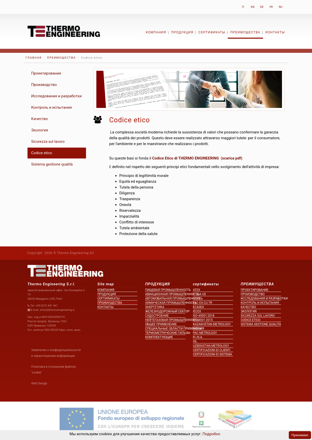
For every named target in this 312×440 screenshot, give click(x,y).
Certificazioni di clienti (211, 350)
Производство (44, 84)
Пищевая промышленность (165, 290)
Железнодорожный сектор (165, 311)
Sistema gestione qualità (52, 164)
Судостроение (156, 315)
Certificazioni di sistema (212, 354)
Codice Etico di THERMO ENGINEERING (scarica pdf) (197, 158)
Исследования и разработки (56, 96)
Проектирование (46, 73)
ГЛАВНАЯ (34, 57)
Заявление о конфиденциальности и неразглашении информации (56, 353)
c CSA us (199, 294)
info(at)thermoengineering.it (57, 310)
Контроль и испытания (51, 107)
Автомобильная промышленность (165, 298)
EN (252, 7)
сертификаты (211, 32)
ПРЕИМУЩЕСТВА (245, 32)
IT (243, 7)
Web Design (39, 383)
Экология (39, 130)
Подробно (211, 434)
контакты (275, 32)
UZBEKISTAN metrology (211, 346)
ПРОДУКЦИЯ (182, 32)
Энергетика (154, 307)
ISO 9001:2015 (203, 320)
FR (271, 7)
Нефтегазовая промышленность (165, 320)
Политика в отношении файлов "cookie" (53, 369)
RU (280, 7)
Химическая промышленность (165, 303)
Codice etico (41, 153)
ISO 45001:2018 (203, 315)
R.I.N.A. (198, 337)
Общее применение (161, 324)
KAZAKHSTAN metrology (212, 324)
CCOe (197, 298)
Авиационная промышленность (165, 294)
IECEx (197, 311)
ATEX (196, 290)
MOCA (197, 328)
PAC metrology (205, 333)
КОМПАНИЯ (156, 32)
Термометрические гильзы (165, 333)
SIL (195, 341)
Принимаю (300, 435)
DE (262, 7)
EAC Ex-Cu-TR (202, 303)
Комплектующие (159, 337)
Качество (39, 119)
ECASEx (198, 307)
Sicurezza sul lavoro (48, 141)
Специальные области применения (165, 328)
